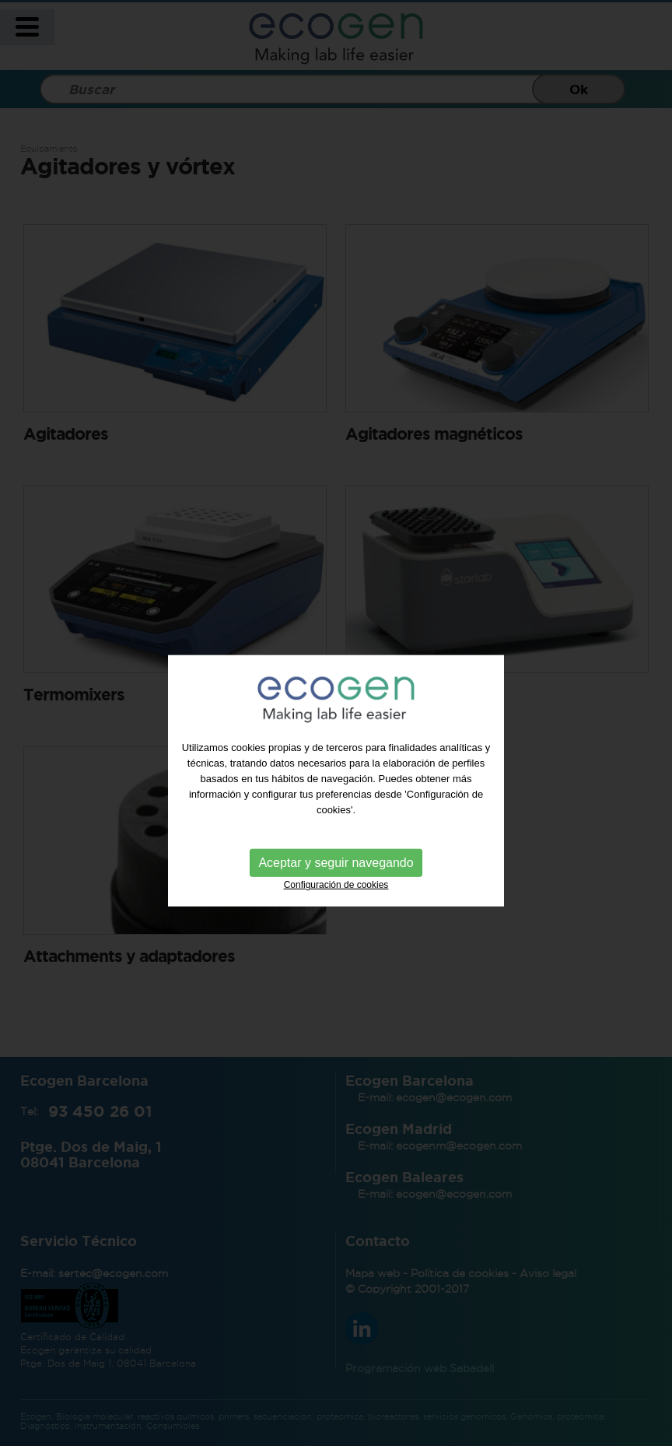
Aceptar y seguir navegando (335, 874)
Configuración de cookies (336, 896)
